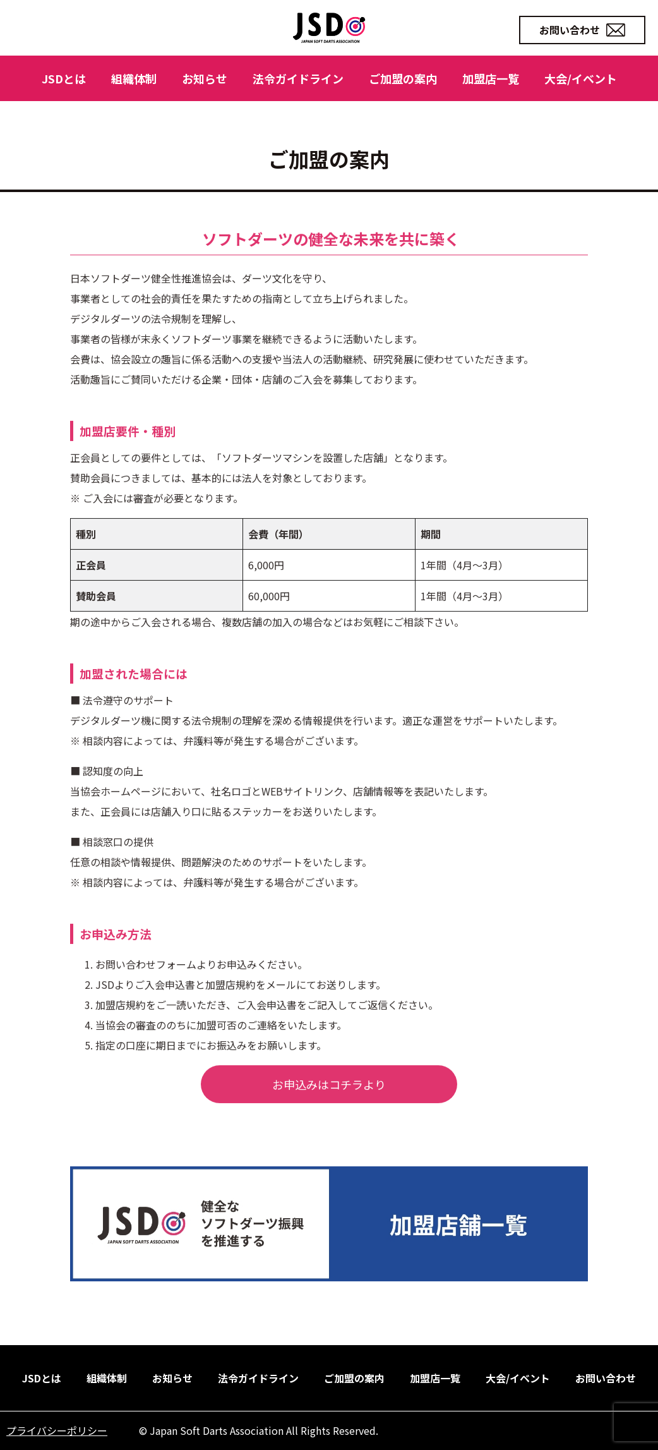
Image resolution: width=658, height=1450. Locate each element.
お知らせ (204, 78)
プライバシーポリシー (56, 1430)
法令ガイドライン (298, 78)
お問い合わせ (582, 29)
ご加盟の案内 (403, 78)
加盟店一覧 (490, 78)
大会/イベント (580, 78)
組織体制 (134, 78)
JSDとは (64, 78)
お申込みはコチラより (329, 1119)
